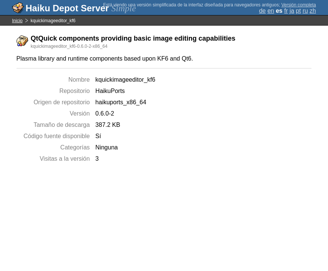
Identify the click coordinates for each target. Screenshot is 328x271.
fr (286, 11)
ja (292, 11)
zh (313, 11)
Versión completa (298, 5)
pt (298, 11)
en (270, 11)
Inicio (17, 20)
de (262, 11)
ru (305, 11)
